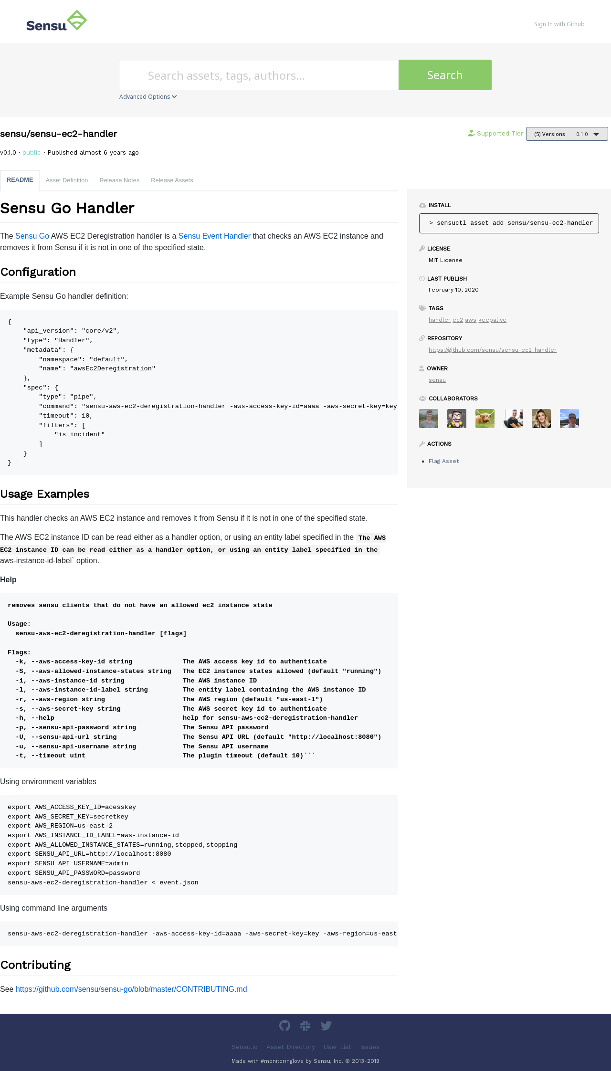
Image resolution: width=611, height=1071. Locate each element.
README (20, 179)
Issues (369, 1046)
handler (440, 319)
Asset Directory (290, 1046)
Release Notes (119, 180)
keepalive (492, 319)
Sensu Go (32, 236)
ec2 (458, 319)
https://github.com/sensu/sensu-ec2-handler (493, 349)
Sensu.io (245, 1046)
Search (445, 75)
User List (337, 1046)
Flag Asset (444, 461)
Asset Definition (66, 180)
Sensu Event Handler (215, 236)
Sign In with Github (559, 24)
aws (470, 319)
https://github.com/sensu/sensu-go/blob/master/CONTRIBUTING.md (131, 989)
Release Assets (172, 180)
